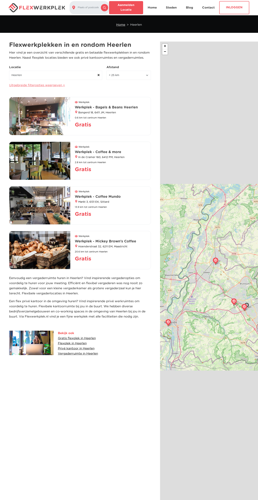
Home (152, 7)
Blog (189, 7)
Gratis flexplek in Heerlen (77, 338)
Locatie (15, 67)
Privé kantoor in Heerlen (76, 348)
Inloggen (234, 7)
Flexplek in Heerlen (72, 343)
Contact (208, 7)
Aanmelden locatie (126, 7)
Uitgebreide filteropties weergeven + (37, 85)
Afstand (113, 67)
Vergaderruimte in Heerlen (78, 353)
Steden (171, 7)
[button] (244, 307)
